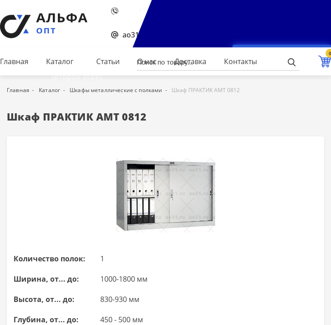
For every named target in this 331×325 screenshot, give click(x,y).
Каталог (60, 61)
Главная (14, 61)
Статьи (108, 61)
